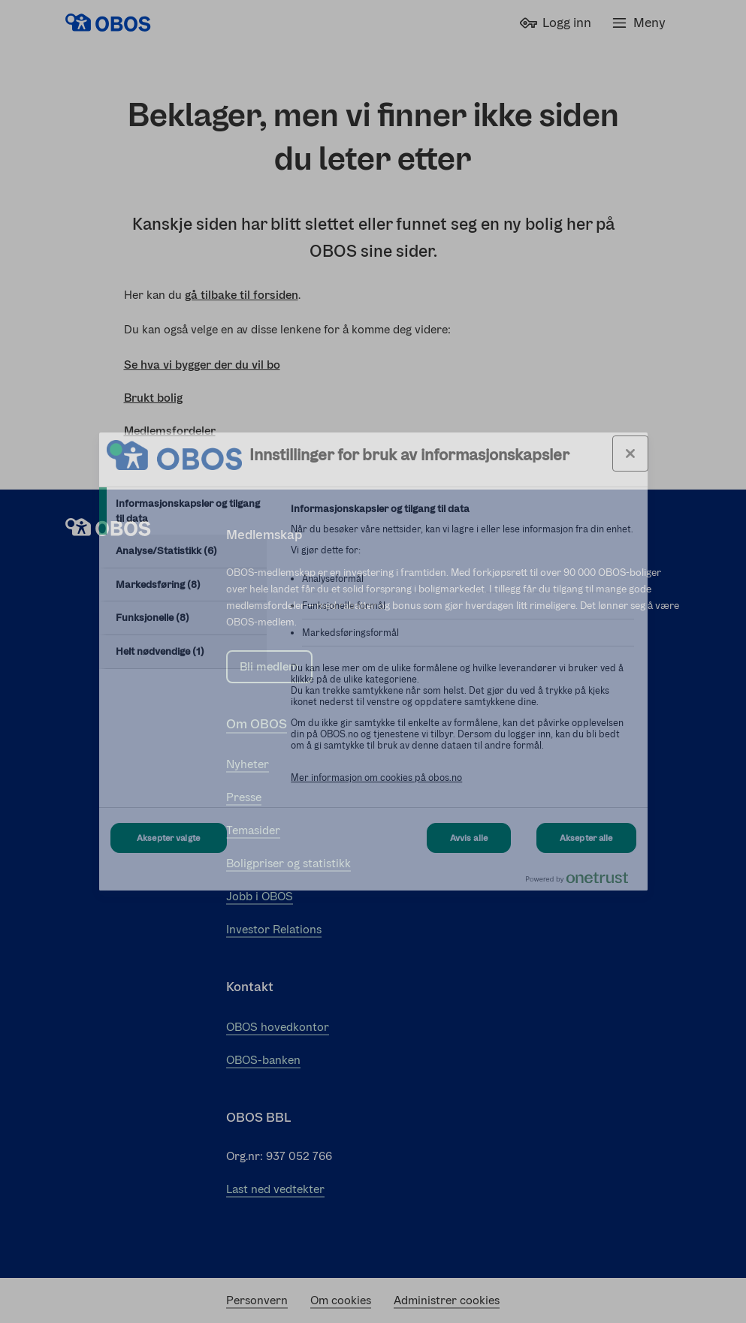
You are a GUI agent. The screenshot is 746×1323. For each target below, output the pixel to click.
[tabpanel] (462, 651)
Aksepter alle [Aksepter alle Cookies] (586, 838)
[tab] (183, 511)
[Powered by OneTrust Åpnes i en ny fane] (583, 881)
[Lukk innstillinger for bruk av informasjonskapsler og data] (630, 453)
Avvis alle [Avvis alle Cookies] (469, 838)
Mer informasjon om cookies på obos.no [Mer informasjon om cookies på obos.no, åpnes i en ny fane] (376, 777)
